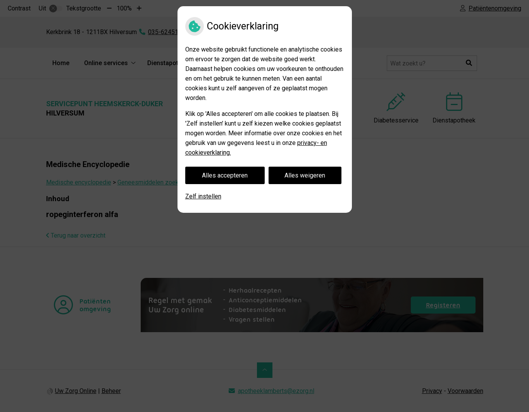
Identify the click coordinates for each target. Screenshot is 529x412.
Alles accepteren (225, 175)
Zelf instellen (203, 196)
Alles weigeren (304, 175)
